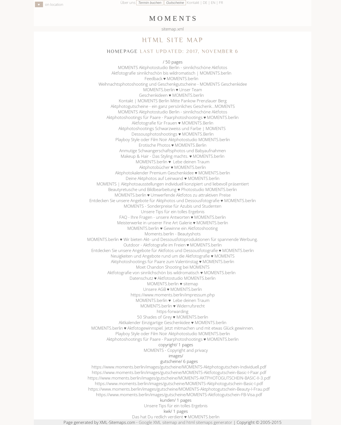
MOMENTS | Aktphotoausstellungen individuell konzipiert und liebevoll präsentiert (173, 184)
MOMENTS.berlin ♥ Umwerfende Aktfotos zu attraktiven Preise (173, 195)
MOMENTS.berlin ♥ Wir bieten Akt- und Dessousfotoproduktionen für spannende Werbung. (172, 239)
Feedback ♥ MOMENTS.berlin (173, 78)
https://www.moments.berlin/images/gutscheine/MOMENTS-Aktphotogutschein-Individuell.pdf (179, 367)
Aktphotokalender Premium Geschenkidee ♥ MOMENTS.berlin (172, 172)
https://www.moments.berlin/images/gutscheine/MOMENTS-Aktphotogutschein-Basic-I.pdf (179, 383)
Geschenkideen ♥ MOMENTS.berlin (172, 95)
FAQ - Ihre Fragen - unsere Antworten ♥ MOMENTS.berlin (172, 217)
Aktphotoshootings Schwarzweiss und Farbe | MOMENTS (172, 128)
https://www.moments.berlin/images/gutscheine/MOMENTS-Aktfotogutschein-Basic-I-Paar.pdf (179, 372)
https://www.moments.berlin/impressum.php (173, 294)
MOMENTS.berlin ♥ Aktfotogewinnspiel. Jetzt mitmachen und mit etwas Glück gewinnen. (172, 328)
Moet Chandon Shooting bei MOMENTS (172, 267)
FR (221, 2)
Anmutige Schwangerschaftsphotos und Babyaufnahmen (172, 150)
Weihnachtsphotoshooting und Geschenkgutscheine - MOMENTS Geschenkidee (172, 84)
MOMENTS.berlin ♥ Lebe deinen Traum (172, 161)
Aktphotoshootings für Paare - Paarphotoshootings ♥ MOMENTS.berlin (173, 117)
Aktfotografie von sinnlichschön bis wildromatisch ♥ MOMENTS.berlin (172, 272)
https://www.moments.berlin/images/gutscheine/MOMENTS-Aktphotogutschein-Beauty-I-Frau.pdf (179, 389)
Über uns (127, 2)
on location (49, 4)
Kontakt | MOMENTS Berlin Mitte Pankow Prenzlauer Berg (173, 100)
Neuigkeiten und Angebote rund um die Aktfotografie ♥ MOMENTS (172, 256)
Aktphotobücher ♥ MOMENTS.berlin (172, 167)
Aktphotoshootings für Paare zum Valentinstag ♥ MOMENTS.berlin (172, 261)
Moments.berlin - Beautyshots (173, 233)
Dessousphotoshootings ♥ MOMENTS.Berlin (173, 134)
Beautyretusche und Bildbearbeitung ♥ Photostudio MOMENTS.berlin (172, 189)
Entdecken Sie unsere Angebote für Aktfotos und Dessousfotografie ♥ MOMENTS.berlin (172, 250)
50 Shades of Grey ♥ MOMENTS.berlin (172, 317)
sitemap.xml (172, 29)
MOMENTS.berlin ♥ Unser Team (172, 89)
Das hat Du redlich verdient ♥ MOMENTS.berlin (175, 416)
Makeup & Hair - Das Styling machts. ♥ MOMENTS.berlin (173, 156)
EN (213, 2)
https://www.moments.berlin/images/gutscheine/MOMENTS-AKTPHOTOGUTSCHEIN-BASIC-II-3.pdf (179, 378)
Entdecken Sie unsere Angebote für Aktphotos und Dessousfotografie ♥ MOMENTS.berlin (172, 200)
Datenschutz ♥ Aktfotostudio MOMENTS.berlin (173, 278)
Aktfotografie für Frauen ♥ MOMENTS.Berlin (172, 123)
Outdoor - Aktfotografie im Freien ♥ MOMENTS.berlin (172, 245)
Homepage (122, 51)
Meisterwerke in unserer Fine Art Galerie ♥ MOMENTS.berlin (172, 222)
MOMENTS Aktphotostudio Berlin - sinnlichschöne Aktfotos (172, 67)
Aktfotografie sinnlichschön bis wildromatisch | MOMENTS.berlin (173, 73)
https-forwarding (172, 311)
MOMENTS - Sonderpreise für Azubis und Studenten (172, 206)
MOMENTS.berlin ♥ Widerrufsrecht (172, 306)
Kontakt (193, 2)
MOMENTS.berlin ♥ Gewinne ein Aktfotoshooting (172, 228)
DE (205, 2)
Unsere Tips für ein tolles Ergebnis (172, 211)
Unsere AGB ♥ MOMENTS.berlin (172, 289)
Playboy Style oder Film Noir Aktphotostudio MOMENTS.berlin (172, 139)
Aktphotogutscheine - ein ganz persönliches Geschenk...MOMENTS (173, 106)
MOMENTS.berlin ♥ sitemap (172, 283)
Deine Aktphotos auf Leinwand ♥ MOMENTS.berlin (172, 178)
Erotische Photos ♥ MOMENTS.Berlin (173, 145)
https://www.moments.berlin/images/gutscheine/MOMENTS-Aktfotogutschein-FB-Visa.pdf (179, 394)
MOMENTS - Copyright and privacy (176, 350)
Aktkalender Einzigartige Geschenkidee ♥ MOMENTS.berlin (172, 322)
